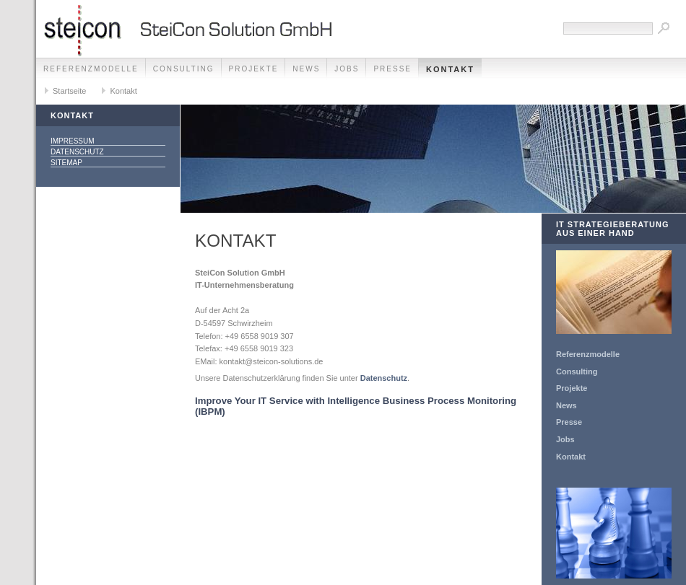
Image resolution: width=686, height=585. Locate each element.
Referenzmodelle (91, 69)
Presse (392, 69)
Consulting (183, 69)
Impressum (73, 141)
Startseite (69, 91)
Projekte (254, 69)
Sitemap (66, 163)
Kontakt (450, 69)
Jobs (346, 69)
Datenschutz (77, 152)
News (306, 69)
